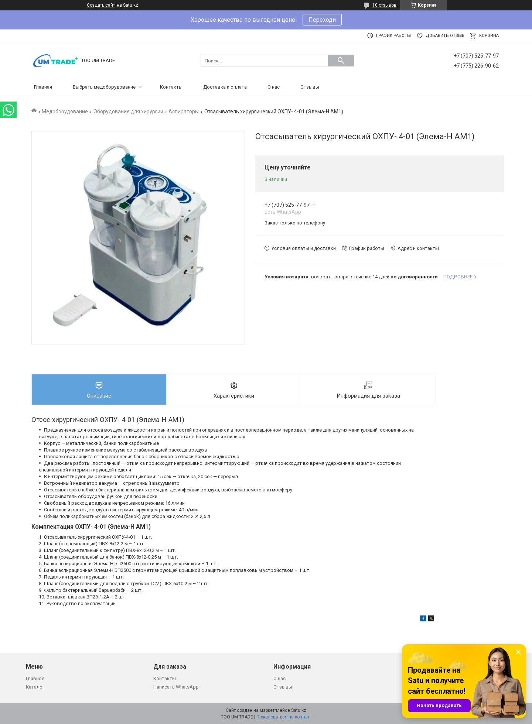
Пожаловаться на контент (283, 717)
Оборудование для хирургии (128, 111)
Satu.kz (298, 710)
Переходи (322, 19)
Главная (43, 87)
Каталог (35, 687)
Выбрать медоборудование (104, 87)
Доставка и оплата (225, 87)
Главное (35, 678)
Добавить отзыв (445, 35)
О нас (273, 87)
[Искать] (341, 60)
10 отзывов (384, 5)
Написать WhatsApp (176, 687)
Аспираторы (183, 111)
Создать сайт (101, 5)
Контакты (171, 87)
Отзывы (309, 87)
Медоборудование (65, 111)
